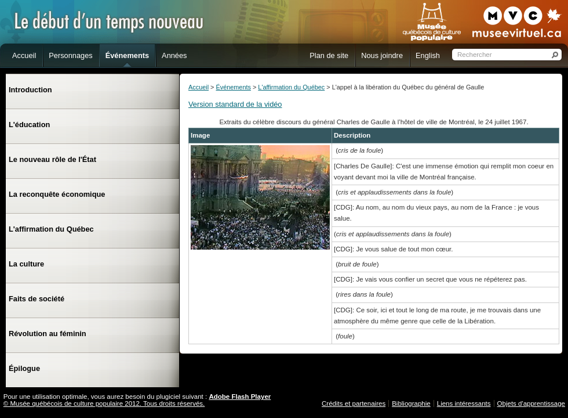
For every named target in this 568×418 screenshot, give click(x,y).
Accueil (198, 87)
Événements (233, 87)
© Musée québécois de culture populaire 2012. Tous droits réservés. (104, 403)
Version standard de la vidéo (235, 104)
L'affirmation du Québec (291, 87)
